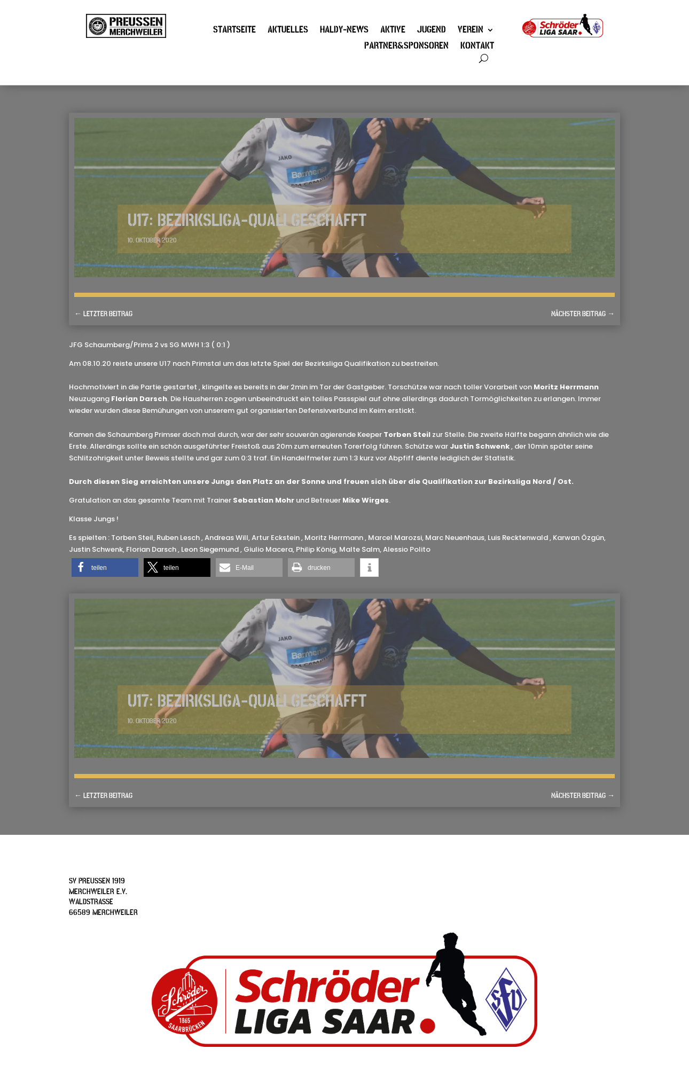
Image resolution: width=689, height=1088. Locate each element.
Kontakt (477, 47)
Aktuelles (288, 31)
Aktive (392, 31)
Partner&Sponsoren (406, 47)
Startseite (234, 31)
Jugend (431, 31)
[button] (105, 567)
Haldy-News (344, 31)
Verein (470, 31)
